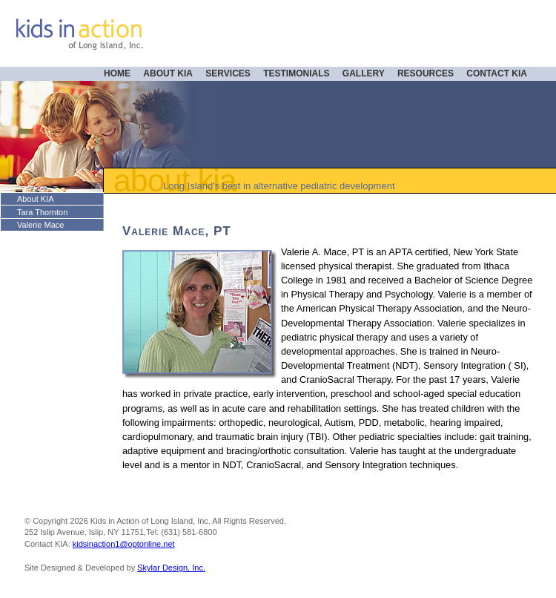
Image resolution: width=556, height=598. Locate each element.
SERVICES (227, 73)
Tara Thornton (42, 212)
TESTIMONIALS (296, 73)
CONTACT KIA (496, 73)
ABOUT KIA (168, 73)
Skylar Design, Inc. (171, 567)
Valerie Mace (40, 224)
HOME (117, 73)
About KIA (35, 198)
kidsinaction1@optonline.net (124, 543)
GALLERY (363, 73)
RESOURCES (425, 73)
